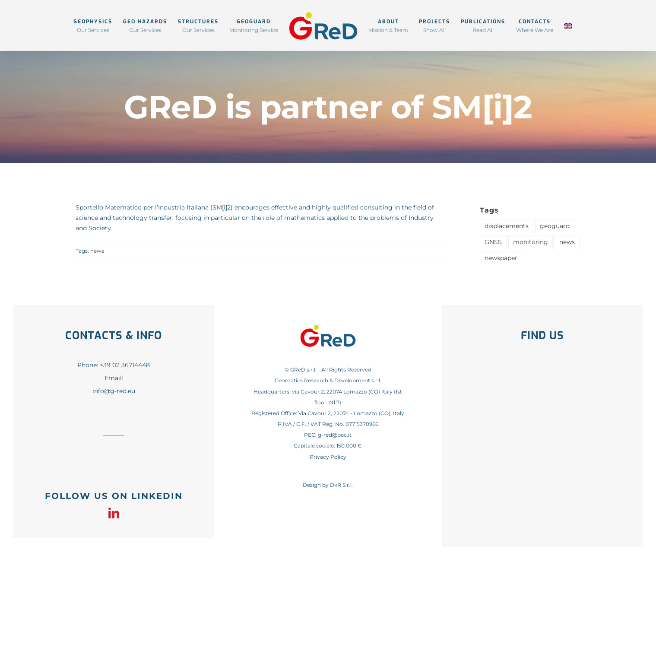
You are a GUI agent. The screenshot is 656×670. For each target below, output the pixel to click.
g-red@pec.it (335, 435)
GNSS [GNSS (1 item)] (493, 242)
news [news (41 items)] (567, 242)
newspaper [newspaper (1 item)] (501, 258)
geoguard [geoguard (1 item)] (555, 226)
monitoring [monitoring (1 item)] (530, 242)
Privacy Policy (328, 457)
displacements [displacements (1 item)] (507, 226)
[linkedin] (113, 513)
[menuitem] (568, 25)
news (97, 251)
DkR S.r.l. (341, 485)
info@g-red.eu (113, 391)
